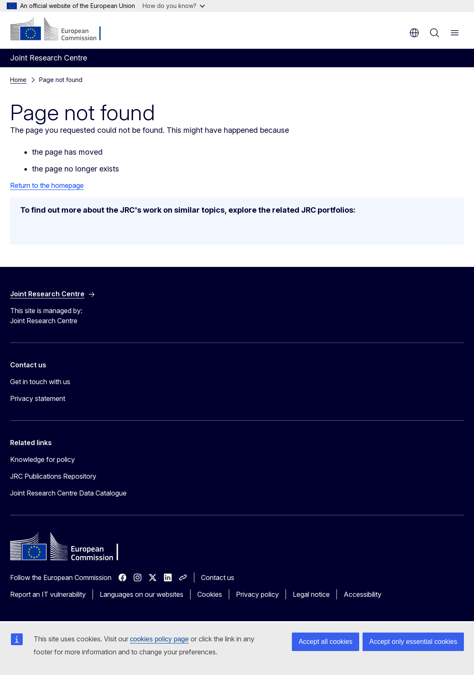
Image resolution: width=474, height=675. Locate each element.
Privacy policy (257, 594)
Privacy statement (37, 398)
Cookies (209, 594)
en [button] (414, 33)
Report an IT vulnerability (48, 594)
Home (18, 79)
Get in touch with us (40, 381)
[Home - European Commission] (61, 29)
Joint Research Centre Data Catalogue (68, 493)
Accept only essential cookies (413, 641)
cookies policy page (159, 639)
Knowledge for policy (42, 459)
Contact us (217, 577)
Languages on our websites (141, 594)
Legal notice (311, 594)
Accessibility (362, 594)
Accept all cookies (325, 641)
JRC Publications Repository (53, 476)
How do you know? (174, 5)
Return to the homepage (47, 185)
